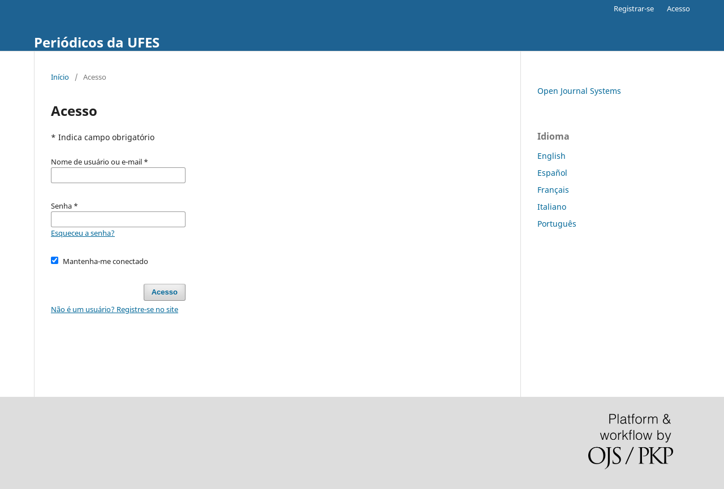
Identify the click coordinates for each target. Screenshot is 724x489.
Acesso (678, 8)
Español (552, 172)
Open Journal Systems (579, 90)
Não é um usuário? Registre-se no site (114, 309)
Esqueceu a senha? (83, 233)
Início (60, 77)
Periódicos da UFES (97, 42)
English (551, 155)
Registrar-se (634, 8)
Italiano (551, 206)
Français (553, 189)
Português (556, 223)
